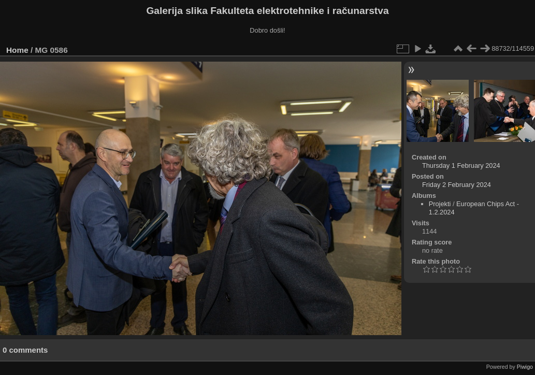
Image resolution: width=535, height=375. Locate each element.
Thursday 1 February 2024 (461, 165)
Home (17, 50)
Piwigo (525, 367)
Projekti (440, 204)
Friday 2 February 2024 (456, 185)
